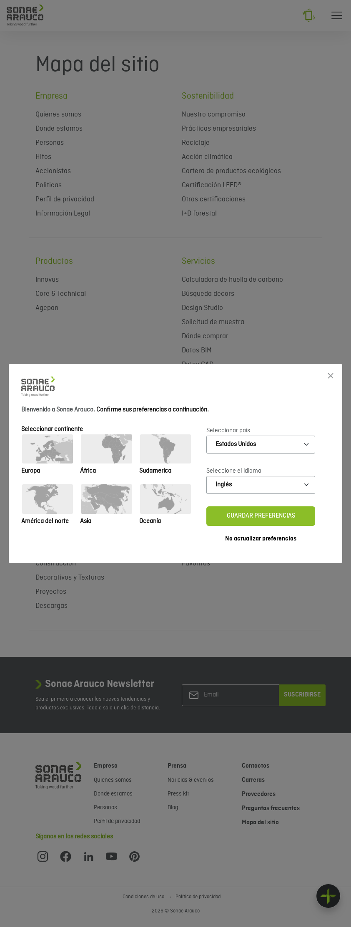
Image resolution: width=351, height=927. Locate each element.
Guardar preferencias (261, 516)
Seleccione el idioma (233, 471)
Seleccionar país (228, 430)
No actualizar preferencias (260, 538)
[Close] (330, 375)
